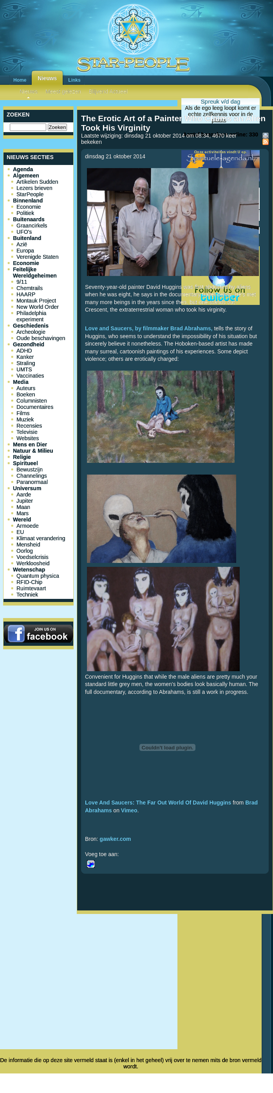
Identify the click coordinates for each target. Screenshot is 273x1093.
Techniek (27, 594)
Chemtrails (29, 288)
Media (21, 382)
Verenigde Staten (37, 257)
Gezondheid (28, 344)
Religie (22, 457)
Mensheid (28, 544)
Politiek (25, 213)
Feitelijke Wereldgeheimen (35, 272)
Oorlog (24, 551)
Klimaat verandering (40, 538)
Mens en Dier (30, 444)
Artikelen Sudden (37, 182)
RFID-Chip (29, 582)
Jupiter (24, 501)
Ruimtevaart (31, 588)
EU (20, 532)
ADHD (24, 351)
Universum (27, 488)
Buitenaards (29, 219)
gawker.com (115, 839)
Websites (27, 438)
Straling (25, 363)
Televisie (27, 432)
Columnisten (31, 401)
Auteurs (25, 388)
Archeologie (30, 332)
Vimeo (129, 810)
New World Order (37, 307)
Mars (22, 513)
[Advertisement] (175, 955)
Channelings (31, 476)
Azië (21, 244)
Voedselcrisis (32, 557)
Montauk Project (36, 300)
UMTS (24, 369)
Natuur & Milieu (33, 451)
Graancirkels (31, 225)
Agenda (23, 169)
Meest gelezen (63, 91)
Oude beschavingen (40, 338)
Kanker (25, 357)
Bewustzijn (29, 469)
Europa (25, 250)
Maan (23, 507)
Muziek (25, 419)
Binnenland (28, 200)
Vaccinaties (30, 376)
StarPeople (29, 194)
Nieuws (47, 78)
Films (22, 413)
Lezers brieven (34, 188)
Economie (28, 207)
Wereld (22, 519)
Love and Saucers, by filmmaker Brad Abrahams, (149, 328)
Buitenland (27, 238)
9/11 (21, 282)
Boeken (25, 394)
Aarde (23, 494)
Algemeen (26, 175)
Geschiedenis (31, 326)
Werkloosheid (33, 563)
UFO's (24, 232)
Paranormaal (32, 482)
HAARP (25, 294)
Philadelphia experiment (31, 316)
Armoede (27, 526)
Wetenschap (29, 569)
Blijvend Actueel (108, 91)
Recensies (29, 426)
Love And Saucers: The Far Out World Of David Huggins (158, 802)
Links (74, 80)
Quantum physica (37, 576)
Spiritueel (25, 463)
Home (19, 80)
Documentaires (34, 407)
